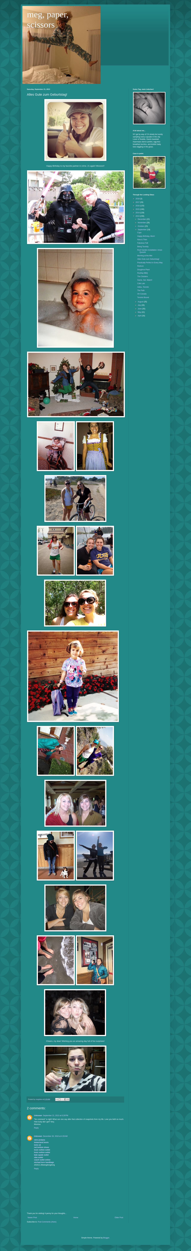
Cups (139, 233)
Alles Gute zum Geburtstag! (148, 259)
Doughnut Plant (143, 270)
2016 (138, 206)
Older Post (119, 1217)
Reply (36, 1128)
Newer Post (32, 1217)
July (139, 305)
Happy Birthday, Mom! (146, 236)
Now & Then (142, 240)
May (140, 312)
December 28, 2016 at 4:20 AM (55, 1136)
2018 (138, 199)
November (142, 223)
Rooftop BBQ (142, 273)
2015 (138, 209)
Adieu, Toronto (143, 287)
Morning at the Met (144, 256)
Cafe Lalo (141, 283)
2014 (138, 213)
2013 (138, 216)
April (140, 316)
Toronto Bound (143, 297)
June (140, 309)
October (141, 226)
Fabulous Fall (142, 243)
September (142, 230)
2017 (138, 202)
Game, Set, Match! (144, 280)
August (141, 302)
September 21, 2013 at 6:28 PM (55, 1115)
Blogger (106, 1238)
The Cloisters (142, 276)
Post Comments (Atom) (47, 1222)
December (142, 219)
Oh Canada (141, 294)
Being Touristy (142, 247)
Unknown (38, 1115)
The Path (141, 290)
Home (75, 1217)
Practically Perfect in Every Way (150, 263)
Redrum (140, 266)
